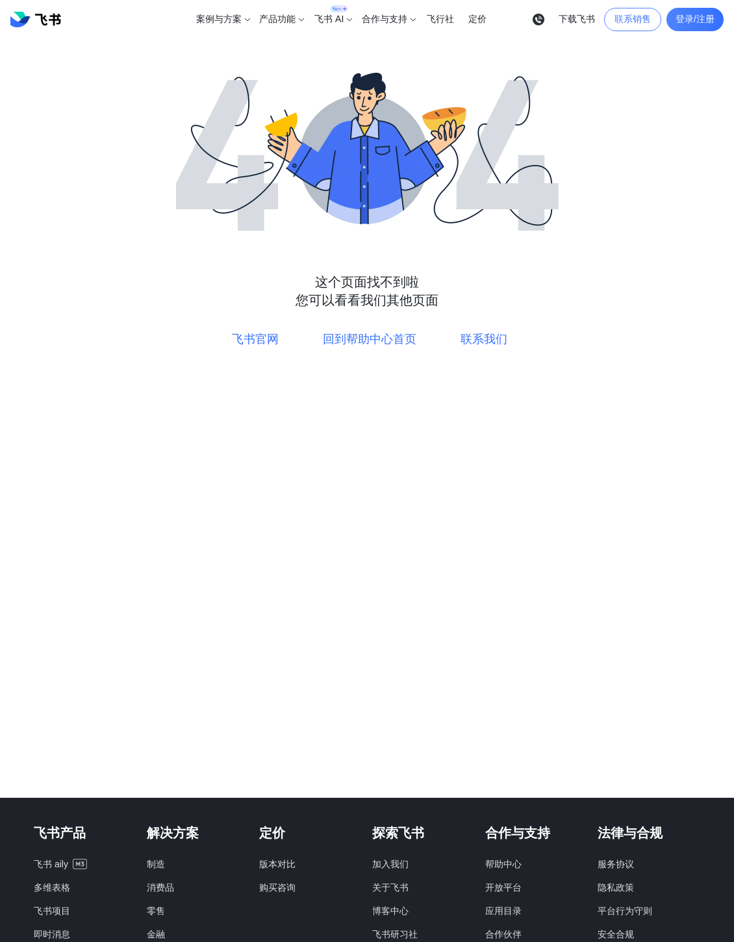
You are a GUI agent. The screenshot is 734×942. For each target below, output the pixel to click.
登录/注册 (695, 19)
